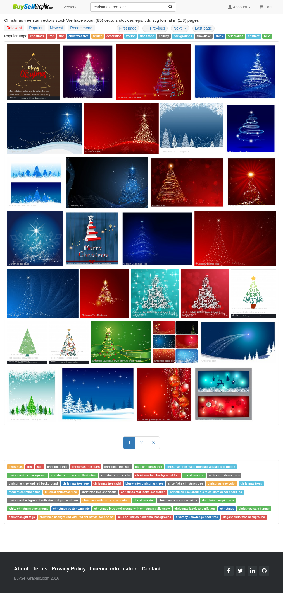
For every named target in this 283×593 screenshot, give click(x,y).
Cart (265, 6)
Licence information (114, 569)
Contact (151, 569)
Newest (56, 28)
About (21, 569)
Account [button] (239, 7)
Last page (203, 28)
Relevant (14, 28)
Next (180, 28)
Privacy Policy (69, 569)
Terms (40, 569)
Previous (155, 28)
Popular (35, 28)
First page (128, 28)
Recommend (81, 28)
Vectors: (70, 7)
